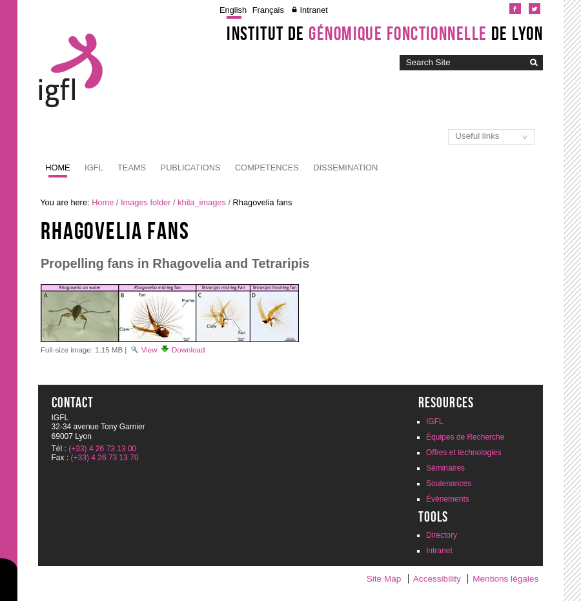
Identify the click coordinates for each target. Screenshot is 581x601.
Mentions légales (505, 579)
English (233, 10)
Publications (191, 167)
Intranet (313, 10)
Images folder (146, 202)
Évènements (447, 499)
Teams (131, 167)
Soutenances (448, 483)
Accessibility (437, 579)
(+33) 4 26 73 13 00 (102, 448)
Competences (267, 167)
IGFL (94, 167)
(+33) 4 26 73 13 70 (105, 457)
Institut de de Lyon (385, 33)
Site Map (384, 579)
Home (57, 167)
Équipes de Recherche (465, 437)
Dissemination (345, 167)
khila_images (202, 202)
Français (268, 10)
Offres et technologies (464, 452)
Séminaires (445, 468)
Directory (441, 535)
